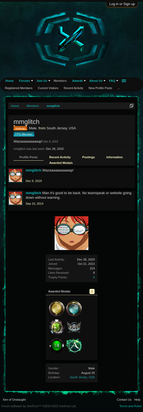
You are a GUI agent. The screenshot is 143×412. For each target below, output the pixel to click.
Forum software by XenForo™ (39, 406)
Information (115, 157)
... (119, 88)
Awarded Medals (61, 162)
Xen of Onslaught (14, 399)
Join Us (41, 80)
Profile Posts (28, 157)
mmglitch (33, 170)
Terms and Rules (130, 406)
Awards (77, 80)
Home (9, 80)
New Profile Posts (100, 88)
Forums (24, 80)
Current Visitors (48, 88)
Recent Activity (60, 157)
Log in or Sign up (122, 4)
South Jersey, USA (82, 377)
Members (60, 80)
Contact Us (124, 399)
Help (137, 399)
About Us (95, 80)
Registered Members (18, 88)
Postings (88, 157)
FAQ (112, 80)
